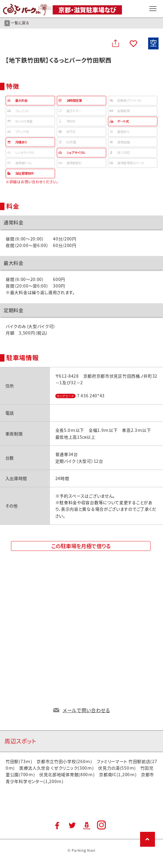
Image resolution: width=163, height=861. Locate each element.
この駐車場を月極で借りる (81, 546)
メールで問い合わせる (86, 710)
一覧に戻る (16, 23)
